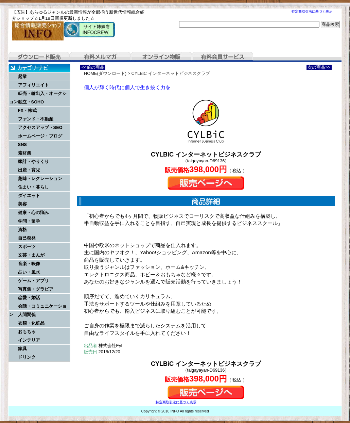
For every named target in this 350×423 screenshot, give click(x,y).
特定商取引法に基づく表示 (312, 11)
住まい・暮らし (33, 187)
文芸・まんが (31, 255)
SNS (22, 144)
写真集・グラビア (35, 289)
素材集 (24, 153)
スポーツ (27, 246)
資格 (22, 229)
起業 (22, 76)
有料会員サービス (222, 57)
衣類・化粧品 (31, 323)
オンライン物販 (161, 57)
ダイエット (29, 195)
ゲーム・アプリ (33, 280)
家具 (22, 348)
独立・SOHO (31, 101)
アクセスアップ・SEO (40, 127)
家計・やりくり (33, 161)
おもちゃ (27, 331)
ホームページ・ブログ (40, 136)
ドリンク (27, 357)
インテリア (29, 340)
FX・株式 (27, 110)
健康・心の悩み (33, 212)
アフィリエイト (33, 84)
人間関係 (27, 314)
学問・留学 (29, 221)
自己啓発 (27, 238)
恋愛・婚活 (29, 297)
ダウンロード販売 (39, 57)
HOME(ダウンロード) (105, 73)
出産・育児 (29, 170)
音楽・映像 (29, 263)
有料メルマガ (100, 57)
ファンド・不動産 (35, 118)
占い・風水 (29, 272)
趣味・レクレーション (40, 178)
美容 (22, 204)
